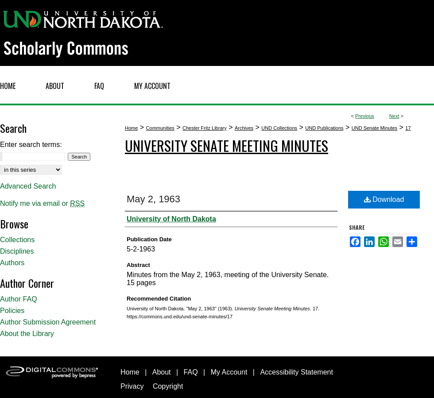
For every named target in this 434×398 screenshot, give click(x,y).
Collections (17, 239)
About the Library (27, 333)
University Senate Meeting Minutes (226, 145)
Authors (12, 263)
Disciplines (17, 251)
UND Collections (279, 128)
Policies (12, 310)
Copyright (168, 386)
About (161, 372)
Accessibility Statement (296, 372)
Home (131, 128)
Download (384, 199)
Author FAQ (18, 299)
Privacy (131, 386)
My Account (229, 372)
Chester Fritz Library (204, 128)
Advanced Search (28, 186)
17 (408, 128)
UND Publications (324, 128)
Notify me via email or (42, 204)
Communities (160, 128)
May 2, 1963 (153, 199)
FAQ (191, 372)
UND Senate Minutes (374, 128)
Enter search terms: (31, 144)
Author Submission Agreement (48, 322)
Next (394, 116)
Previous (364, 116)
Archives (244, 128)
